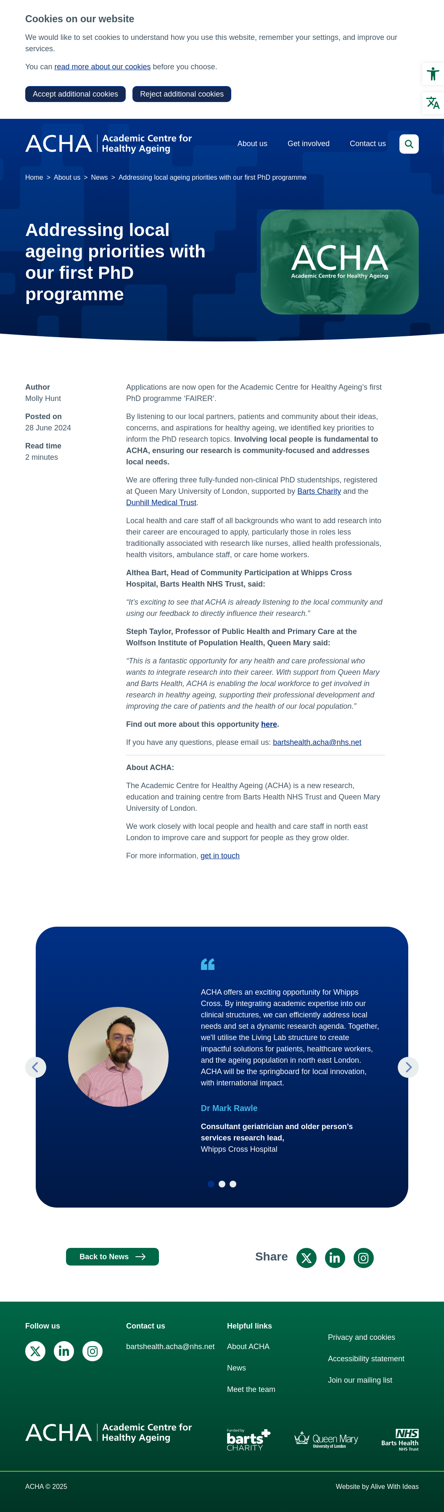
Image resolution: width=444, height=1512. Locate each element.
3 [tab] (233, 1184)
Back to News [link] (104, 1257)
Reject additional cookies (182, 94)
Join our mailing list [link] (360, 1380)
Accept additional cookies (75, 94)
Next (408, 1067)
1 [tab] (211, 1184)
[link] (433, 74)
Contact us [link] (368, 143)
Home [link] (34, 177)
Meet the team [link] (251, 1389)
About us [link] (252, 143)
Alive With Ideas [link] (394, 1486)
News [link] (99, 177)
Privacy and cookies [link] (361, 1337)
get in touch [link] (220, 856)
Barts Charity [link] (319, 491)
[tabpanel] (222, 1056)
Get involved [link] (309, 143)
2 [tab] (222, 1184)
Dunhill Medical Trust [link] (161, 502)
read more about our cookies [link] (102, 67)
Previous (35, 1067)
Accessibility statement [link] (366, 1359)
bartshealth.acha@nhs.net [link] (317, 742)
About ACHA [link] (248, 1346)
